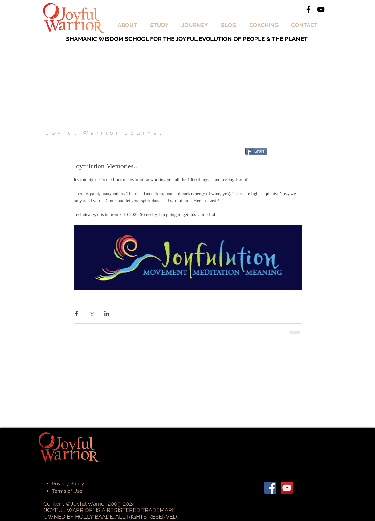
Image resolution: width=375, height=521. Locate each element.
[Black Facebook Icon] (308, 9)
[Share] (256, 151)
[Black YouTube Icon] (320, 9)
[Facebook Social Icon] (270, 488)
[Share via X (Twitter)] (92, 313)
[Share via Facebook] (76, 313)
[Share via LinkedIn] (107, 313)
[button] (129, 25)
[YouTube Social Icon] (287, 488)
